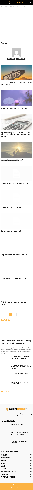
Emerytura (4, 474)
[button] (30, 2)
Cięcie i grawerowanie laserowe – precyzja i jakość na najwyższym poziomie (16, 342)
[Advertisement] (16, 25)
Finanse (3, 469)
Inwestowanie (5, 458)
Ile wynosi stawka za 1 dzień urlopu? (14, 108)
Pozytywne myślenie (8, 477)
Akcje (3, 466)
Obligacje (4, 455)
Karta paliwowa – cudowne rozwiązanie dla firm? (20, 357)
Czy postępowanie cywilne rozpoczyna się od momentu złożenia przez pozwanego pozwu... (16, 134)
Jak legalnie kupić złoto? (19, 374)
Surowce (4, 463)
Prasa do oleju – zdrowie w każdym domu (20, 383)
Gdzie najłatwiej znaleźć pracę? (12, 160)
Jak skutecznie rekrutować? (11, 231)
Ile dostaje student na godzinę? (19, 442)
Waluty (3, 460)
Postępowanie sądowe (8, 471)
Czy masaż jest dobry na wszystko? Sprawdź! (19, 433)
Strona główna (4, 6)
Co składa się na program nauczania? (14, 278)
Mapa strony (16, 484)
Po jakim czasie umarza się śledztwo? (14, 255)
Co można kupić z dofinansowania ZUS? (15, 184)
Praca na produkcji (17, 424)
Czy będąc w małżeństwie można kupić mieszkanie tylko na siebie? (21, 367)
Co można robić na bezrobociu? (12, 207)
